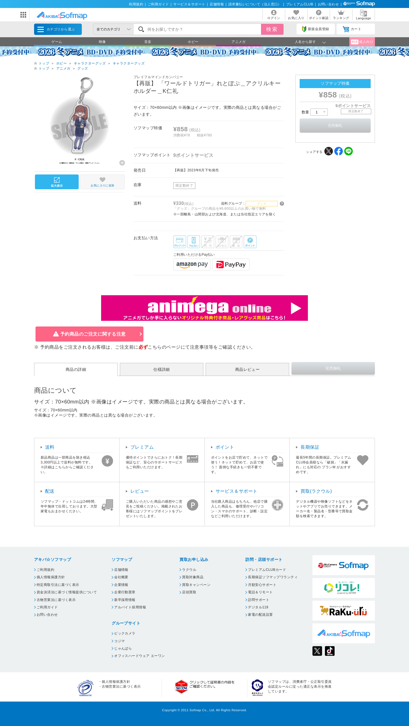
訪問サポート (258, 600)
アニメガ (238, 42)
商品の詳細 (76, 369)
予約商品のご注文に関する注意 (93, 334)
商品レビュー (247, 369)
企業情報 (121, 585)
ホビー (193, 42)
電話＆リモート (260, 592)
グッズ (82, 68)
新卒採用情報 (124, 600)
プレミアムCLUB (299, 4)
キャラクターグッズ (90, 63)
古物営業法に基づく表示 (56, 600)
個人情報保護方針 (51, 577)
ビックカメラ (124, 633)
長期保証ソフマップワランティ (273, 577)
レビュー (139, 491)
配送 (50, 491)
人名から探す (305, 42)
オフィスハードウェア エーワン (139, 656)
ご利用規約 (45, 570)
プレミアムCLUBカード (267, 570)
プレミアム (142, 447)
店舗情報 (217, 4)
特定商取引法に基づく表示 (58, 585)
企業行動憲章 (124, 592)
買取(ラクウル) (316, 491)
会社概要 (121, 577)
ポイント (225, 447)
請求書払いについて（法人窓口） (254, 4)
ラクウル (189, 570)
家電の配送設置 (260, 615)
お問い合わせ (328, 4)
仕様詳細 (161, 369)
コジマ (119, 641)
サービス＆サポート (189, 4)
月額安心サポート (262, 585)
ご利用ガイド (158, 4)
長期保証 (310, 447)
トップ (44, 63)
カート (352, 29)
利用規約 (136, 4)
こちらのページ (164, 347)
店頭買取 (189, 592)
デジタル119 (258, 607)
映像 (102, 42)
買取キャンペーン (196, 585)
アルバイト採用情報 (130, 607)
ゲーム (56, 42)
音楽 (147, 42)
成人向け (362, 41)
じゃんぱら (123, 648)
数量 (315, 112)
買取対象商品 (192, 577)
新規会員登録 (315, 29)
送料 (50, 447)
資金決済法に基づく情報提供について (67, 592)
